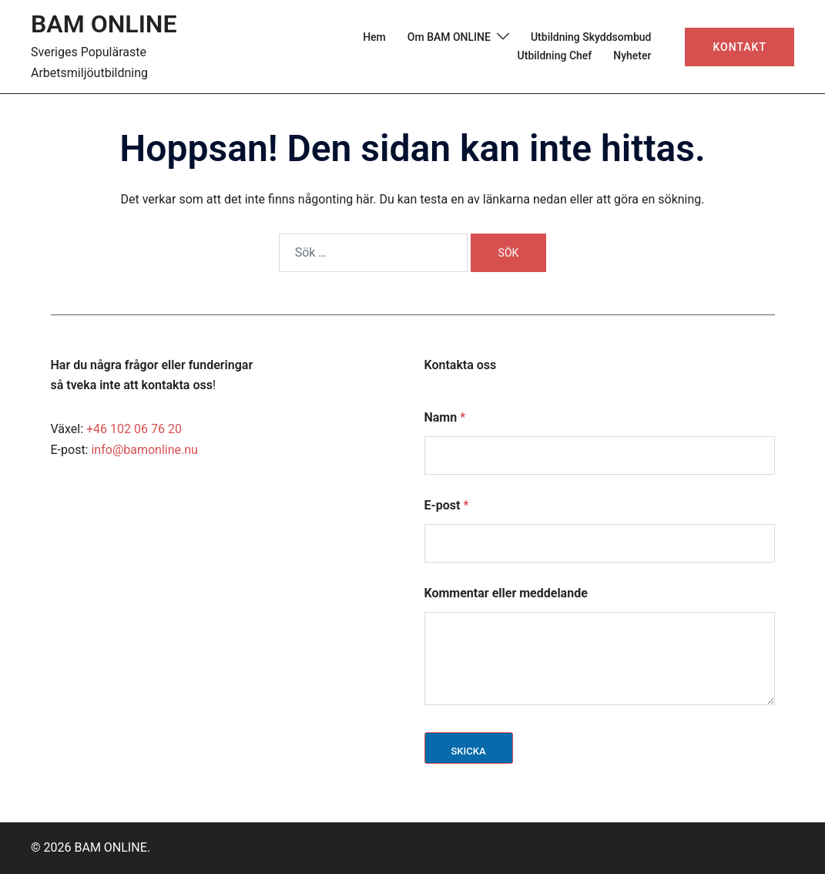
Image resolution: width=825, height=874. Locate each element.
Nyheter (632, 55)
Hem (374, 37)
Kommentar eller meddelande (506, 593)
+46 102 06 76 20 (134, 429)
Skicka (468, 751)
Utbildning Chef (555, 55)
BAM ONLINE (104, 24)
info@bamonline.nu (144, 449)
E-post (446, 505)
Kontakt (739, 47)
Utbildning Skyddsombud (591, 37)
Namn (445, 417)
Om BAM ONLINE (449, 37)
